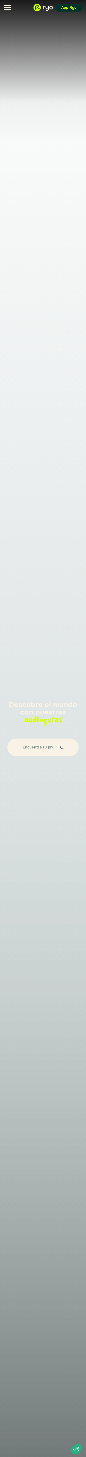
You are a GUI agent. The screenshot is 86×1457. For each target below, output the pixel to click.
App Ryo (69, 7)
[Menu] (7, 7)
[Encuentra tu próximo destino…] (38, 747)
